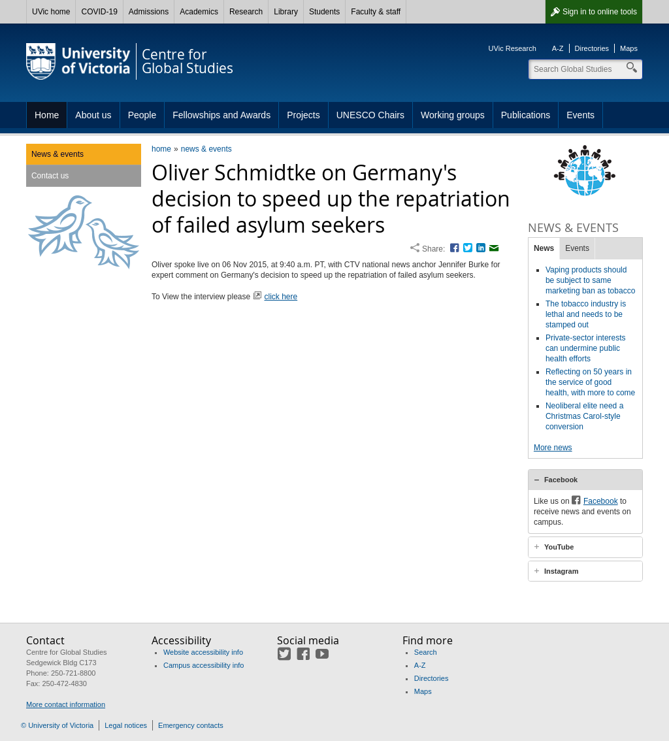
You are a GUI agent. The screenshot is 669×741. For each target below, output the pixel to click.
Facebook (561, 480)
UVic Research (512, 48)
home (161, 149)
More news (553, 447)
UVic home (51, 11)
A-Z (558, 48)
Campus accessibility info (203, 665)
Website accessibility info (203, 652)
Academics (199, 11)
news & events (206, 149)
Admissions (149, 11)
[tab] (585, 479)
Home (47, 115)
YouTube (559, 547)
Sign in (600, 11)
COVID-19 (99, 11)
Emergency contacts (190, 725)
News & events (57, 154)
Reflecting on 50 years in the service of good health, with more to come (590, 382)
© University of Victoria (57, 725)
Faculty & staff (375, 11)
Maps (629, 48)
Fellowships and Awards (221, 115)
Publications (526, 115)
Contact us (50, 175)
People (142, 115)
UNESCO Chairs (370, 115)
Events (580, 115)
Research (246, 11)
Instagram (561, 571)
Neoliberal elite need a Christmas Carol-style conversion (584, 416)
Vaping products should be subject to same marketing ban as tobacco (590, 280)
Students (324, 11)
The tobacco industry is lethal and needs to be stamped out (586, 314)
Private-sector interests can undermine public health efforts (586, 348)
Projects (303, 115)
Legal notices (126, 725)
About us (93, 115)
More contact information (65, 704)
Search (425, 652)
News (544, 248)
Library (286, 11)
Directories (592, 48)
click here (281, 296)
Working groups (453, 115)
